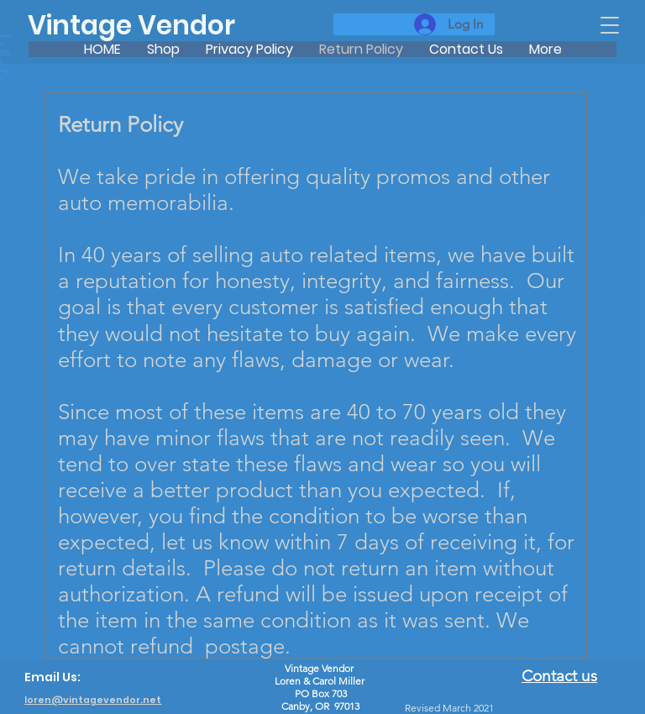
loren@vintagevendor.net (92, 700)
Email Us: (52, 677)
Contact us (559, 675)
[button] (610, 25)
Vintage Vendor (131, 25)
